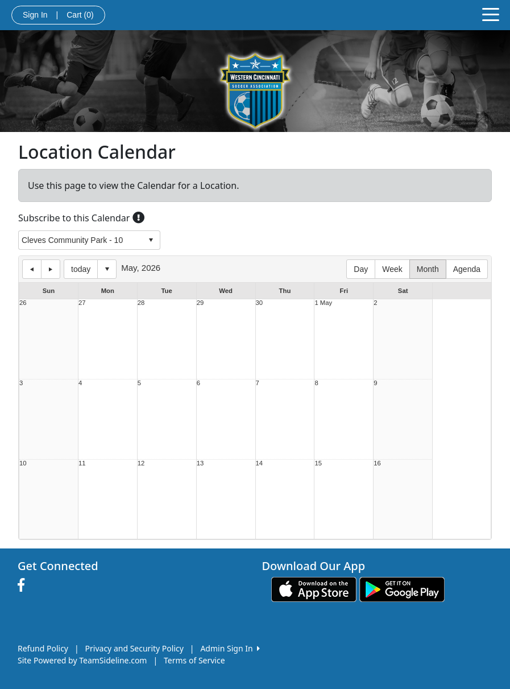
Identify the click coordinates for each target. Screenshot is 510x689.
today (80, 269)
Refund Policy (43, 648)
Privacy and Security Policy (134, 648)
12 (141, 463)
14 (259, 463)
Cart (80, 14)
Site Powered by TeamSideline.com (82, 660)
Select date (107, 269)
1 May (323, 303)
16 (377, 463)
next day (50, 269)
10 (23, 463)
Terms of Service (194, 660)
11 (82, 463)
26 (23, 303)
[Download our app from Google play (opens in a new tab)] (402, 588)
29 (200, 303)
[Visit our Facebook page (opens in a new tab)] (24, 585)
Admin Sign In (229, 648)
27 (82, 303)
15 (318, 463)
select (151, 240)
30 (259, 303)
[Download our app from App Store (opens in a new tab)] (313, 588)
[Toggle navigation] (490, 14)
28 (141, 303)
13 (200, 463)
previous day (32, 269)
